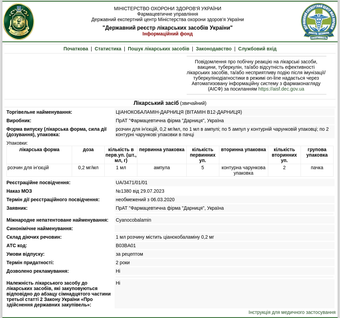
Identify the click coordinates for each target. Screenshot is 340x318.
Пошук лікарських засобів (158, 48)
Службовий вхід (257, 48)
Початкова (76, 48)
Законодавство (214, 48)
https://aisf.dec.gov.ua (281, 89)
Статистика (108, 48)
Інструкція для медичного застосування (292, 312)
